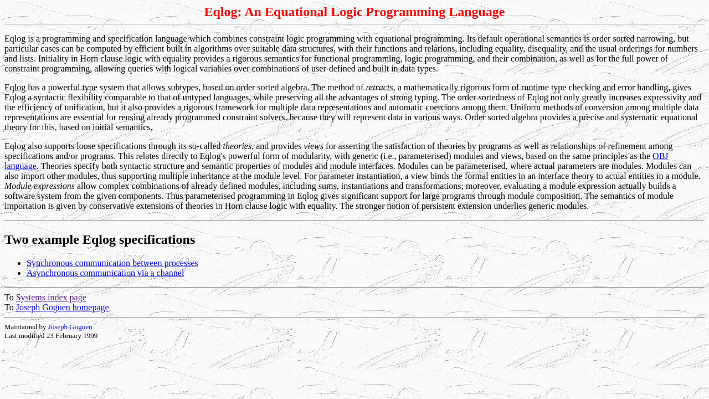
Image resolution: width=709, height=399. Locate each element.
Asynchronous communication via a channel (105, 273)
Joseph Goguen (70, 327)
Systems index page (51, 297)
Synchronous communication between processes (112, 263)
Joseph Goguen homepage (62, 307)
